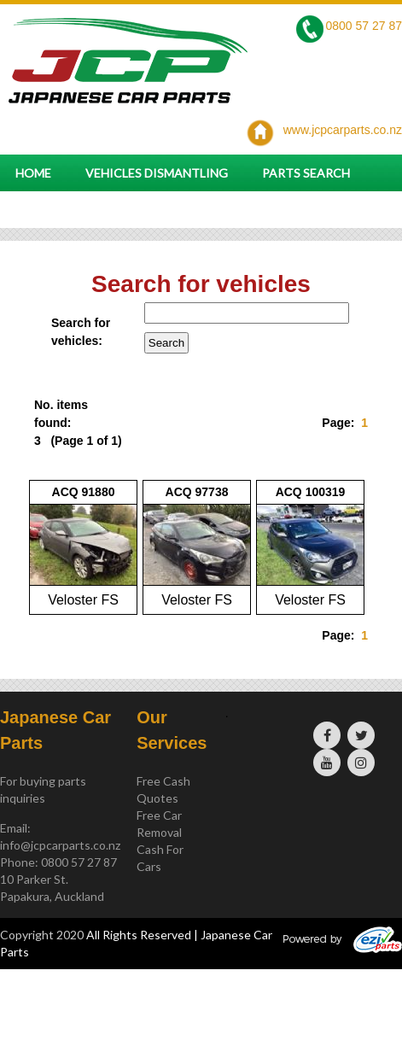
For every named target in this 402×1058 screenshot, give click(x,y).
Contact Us (54, 209)
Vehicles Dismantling (156, 173)
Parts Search (306, 173)
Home (33, 173)
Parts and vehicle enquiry (215, 209)
